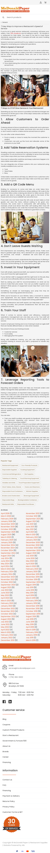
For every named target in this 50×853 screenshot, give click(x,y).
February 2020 (32, 569)
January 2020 (32, 571)
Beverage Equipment (31, 496)
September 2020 (33, 550)
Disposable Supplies (9, 470)
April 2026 (5, 513)
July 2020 (30, 555)
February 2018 (32, 632)
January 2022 (6, 637)
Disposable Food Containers (12, 491)
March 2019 (31, 598)
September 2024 (8, 553)
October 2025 (7, 529)
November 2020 (33, 545)
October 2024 (7, 550)
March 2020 (31, 566)
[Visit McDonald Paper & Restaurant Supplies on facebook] (4, 701)
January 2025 (7, 542)
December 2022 (8, 608)
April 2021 (30, 532)
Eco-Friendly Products (29, 465)
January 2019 (31, 603)
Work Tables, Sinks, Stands (11, 487)
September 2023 (8, 584)
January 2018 (31, 635)
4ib (23, 845)
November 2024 (8, 548)
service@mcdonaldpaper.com (22, 668)
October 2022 (7, 614)
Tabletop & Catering (9, 478)
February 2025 (7, 540)
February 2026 (7, 518)
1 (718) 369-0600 (16, 677)
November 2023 (8, 579)
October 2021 (31, 516)
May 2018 (30, 624)
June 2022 (5, 624)
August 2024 (6, 555)
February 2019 (32, 600)
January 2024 (7, 574)
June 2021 (30, 526)
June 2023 (5, 592)
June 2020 (30, 558)
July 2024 (5, 558)
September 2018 (33, 614)
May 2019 (30, 592)
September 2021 (33, 518)
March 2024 (6, 569)
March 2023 (6, 600)
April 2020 (30, 563)
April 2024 (5, 566)
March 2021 (31, 534)
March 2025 (6, 537)
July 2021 (29, 524)
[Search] (25, 17)
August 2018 (31, 616)
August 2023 (6, 587)
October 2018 (32, 611)
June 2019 (30, 590)
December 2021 (7, 640)
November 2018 (32, 608)
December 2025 (8, 524)
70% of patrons (15, 33)
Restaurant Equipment (10, 465)
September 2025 (8, 532)
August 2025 (6, 534)
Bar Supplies (29, 474)
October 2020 (32, 548)
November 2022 (8, 611)
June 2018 (30, 621)
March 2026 (6, 516)
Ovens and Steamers (32, 487)
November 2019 (32, 577)
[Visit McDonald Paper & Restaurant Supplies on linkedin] (10, 701)
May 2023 (5, 595)
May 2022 (5, 627)
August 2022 (6, 619)
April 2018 (30, 627)
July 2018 (30, 619)
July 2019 (29, 587)
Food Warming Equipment (29, 478)
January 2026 (7, 521)
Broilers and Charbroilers (11, 496)
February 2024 (7, 571)
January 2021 (31, 540)
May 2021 (30, 529)
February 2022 (7, 635)
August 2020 (31, 553)
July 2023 (5, 590)
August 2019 (31, 584)
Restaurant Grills (8, 504)
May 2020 (30, 561)
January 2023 (6, 606)
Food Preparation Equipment (29, 483)
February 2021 (32, 537)
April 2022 (5, 629)
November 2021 (32, 513)
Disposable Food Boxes (25, 504)
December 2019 (32, 574)
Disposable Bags (8, 500)
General (5, 22)
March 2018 (31, 629)
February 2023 (7, 603)
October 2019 (31, 579)
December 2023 (8, 577)
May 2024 (5, 563)
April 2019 (30, 595)
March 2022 (6, 632)
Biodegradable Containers (27, 500)
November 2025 (8, 526)
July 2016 (30, 637)
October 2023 (7, 582)
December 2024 (8, 545)
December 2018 (33, 606)
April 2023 (5, 598)
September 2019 (33, 582)
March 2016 (31, 640)
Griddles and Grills (8, 483)
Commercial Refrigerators (11, 474)
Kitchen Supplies (32, 491)
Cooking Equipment (27, 470)
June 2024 (5, 561)
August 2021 (31, 521)
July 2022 (5, 621)
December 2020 (33, 542)
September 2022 (8, 616)
